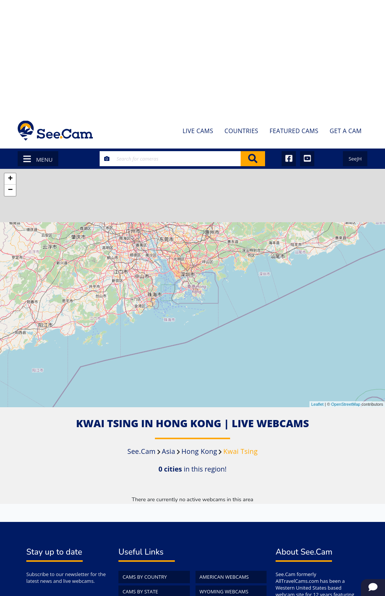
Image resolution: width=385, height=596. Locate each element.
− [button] (10, 190)
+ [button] (10, 179)
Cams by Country (145, 576)
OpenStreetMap (346, 404)
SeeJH (355, 158)
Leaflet (317, 404)
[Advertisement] (192, 56)
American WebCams (224, 576)
